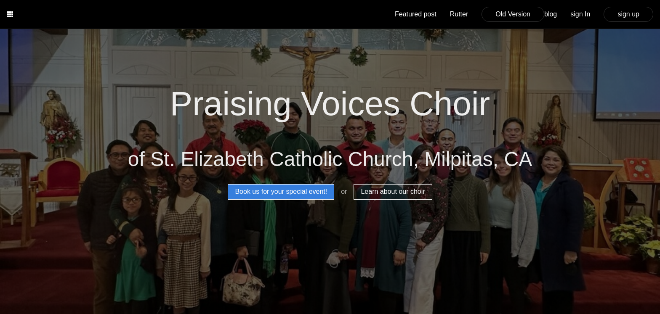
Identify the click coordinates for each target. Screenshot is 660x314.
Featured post (415, 14)
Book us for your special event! (281, 191)
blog (550, 14)
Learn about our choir (393, 191)
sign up (628, 14)
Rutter (459, 14)
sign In (580, 14)
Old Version (512, 14)
